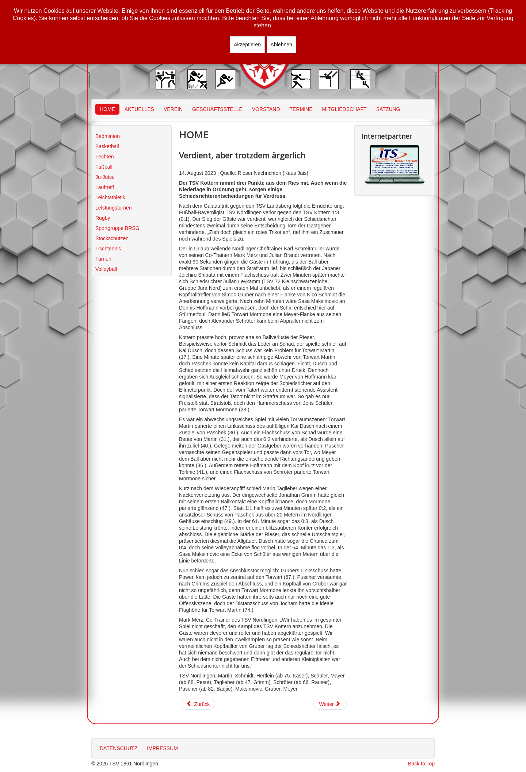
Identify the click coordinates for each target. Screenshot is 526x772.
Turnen (103, 259)
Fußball (104, 167)
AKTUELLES (139, 109)
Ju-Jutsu (105, 177)
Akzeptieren (247, 44)
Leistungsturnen (113, 208)
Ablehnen (281, 44)
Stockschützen (112, 238)
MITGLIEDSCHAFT (344, 109)
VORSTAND (266, 109)
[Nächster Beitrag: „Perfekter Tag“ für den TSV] (330, 704)
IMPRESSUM (162, 748)
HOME (107, 109)
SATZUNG (388, 109)
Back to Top (421, 764)
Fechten (104, 157)
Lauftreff (104, 187)
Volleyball (106, 269)
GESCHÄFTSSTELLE (217, 109)
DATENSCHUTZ (118, 748)
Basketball (107, 146)
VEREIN (173, 109)
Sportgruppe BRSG (117, 228)
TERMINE (301, 109)
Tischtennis (108, 248)
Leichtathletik (110, 197)
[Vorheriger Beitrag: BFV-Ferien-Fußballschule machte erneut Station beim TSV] (198, 704)
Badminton (107, 136)
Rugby (102, 218)
